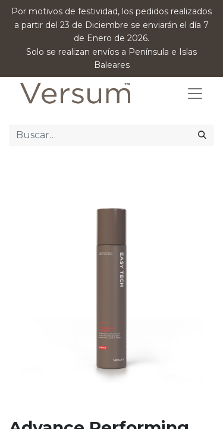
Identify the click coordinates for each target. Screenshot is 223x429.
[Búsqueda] (202, 135)
